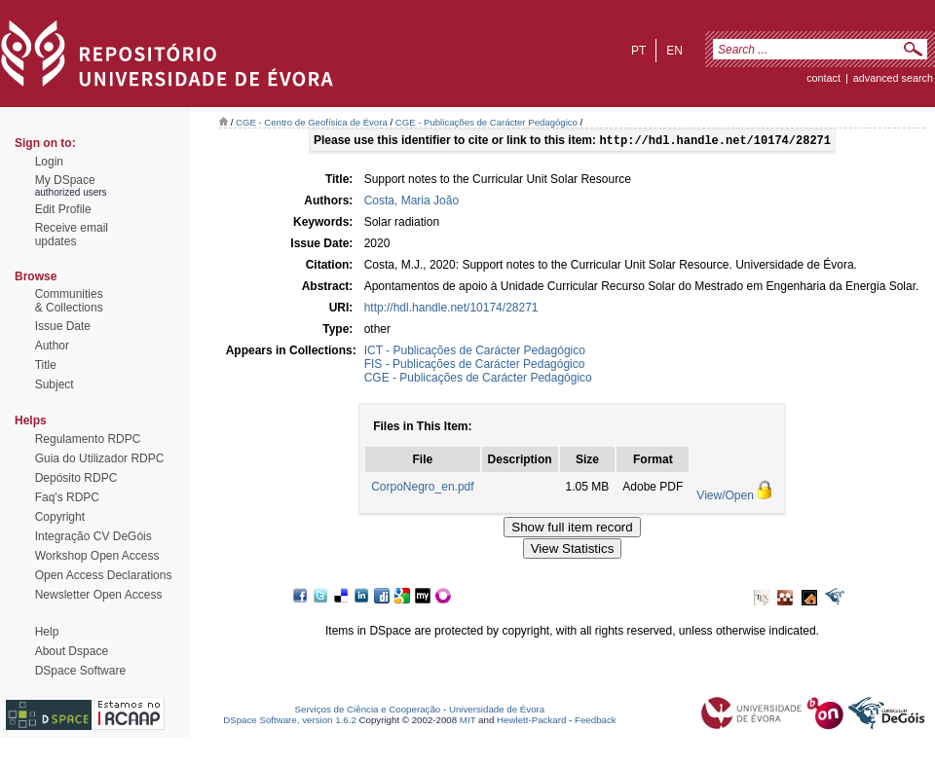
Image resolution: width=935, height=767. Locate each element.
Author (52, 345)
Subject (54, 384)
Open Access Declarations (103, 575)
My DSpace (65, 180)
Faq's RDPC (67, 497)
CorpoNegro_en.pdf (422, 488)
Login (49, 161)
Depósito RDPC (76, 478)
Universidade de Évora (496, 709)
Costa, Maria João (411, 202)
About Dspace (71, 651)
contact (823, 78)
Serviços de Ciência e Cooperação (368, 709)
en (674, 50)
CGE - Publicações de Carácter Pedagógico (486, 122)
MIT (468, 719)
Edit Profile (63, 209)
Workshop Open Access (97, 556)
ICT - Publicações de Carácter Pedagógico (474, 352)
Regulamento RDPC (88, 439)
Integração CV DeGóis (93, 536)
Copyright (60, 517)
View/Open (724, 497)
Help (47, 632)
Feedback (596, 719)
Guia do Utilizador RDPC (100, 458)
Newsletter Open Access (99, 595)
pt (638, 50)
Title (45, 365)
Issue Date (63, 326)
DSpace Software (80, 670)
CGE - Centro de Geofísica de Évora (312, 122)
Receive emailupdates (71, 234)
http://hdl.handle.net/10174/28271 (451, 309)
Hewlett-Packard (531, 719)
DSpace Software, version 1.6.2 (289, 719)
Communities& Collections (69, 300)
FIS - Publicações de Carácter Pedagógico (474, 366)
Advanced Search (893, 78)
